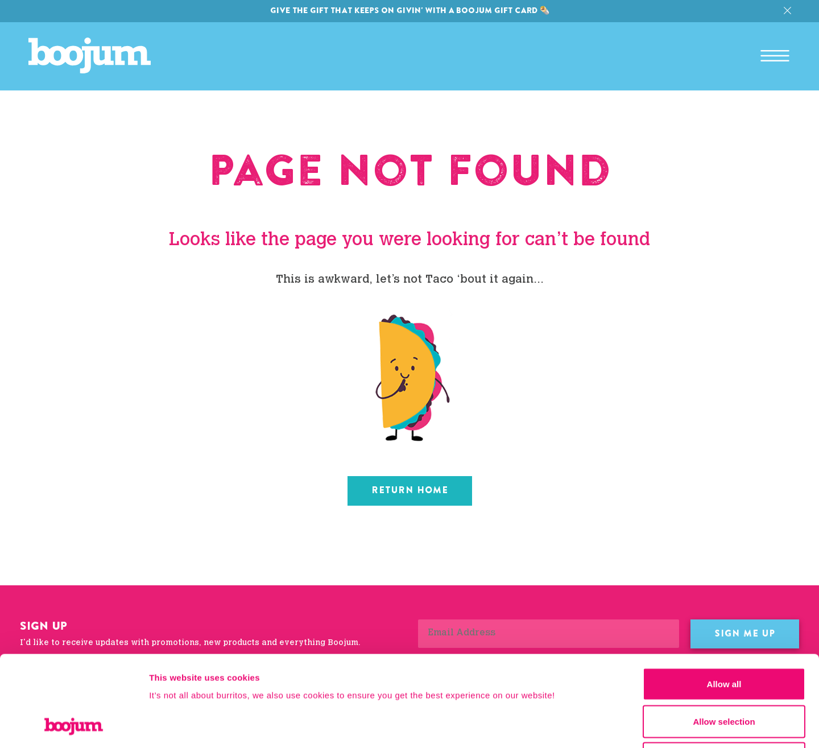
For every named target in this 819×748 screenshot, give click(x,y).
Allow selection (724, 636)
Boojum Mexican (89, 55)
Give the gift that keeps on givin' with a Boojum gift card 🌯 (409, 11)
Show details (596, 725)
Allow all (724, 599)
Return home (409, 490)
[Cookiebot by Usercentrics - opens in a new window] (73, 725)
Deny (724, 673)
